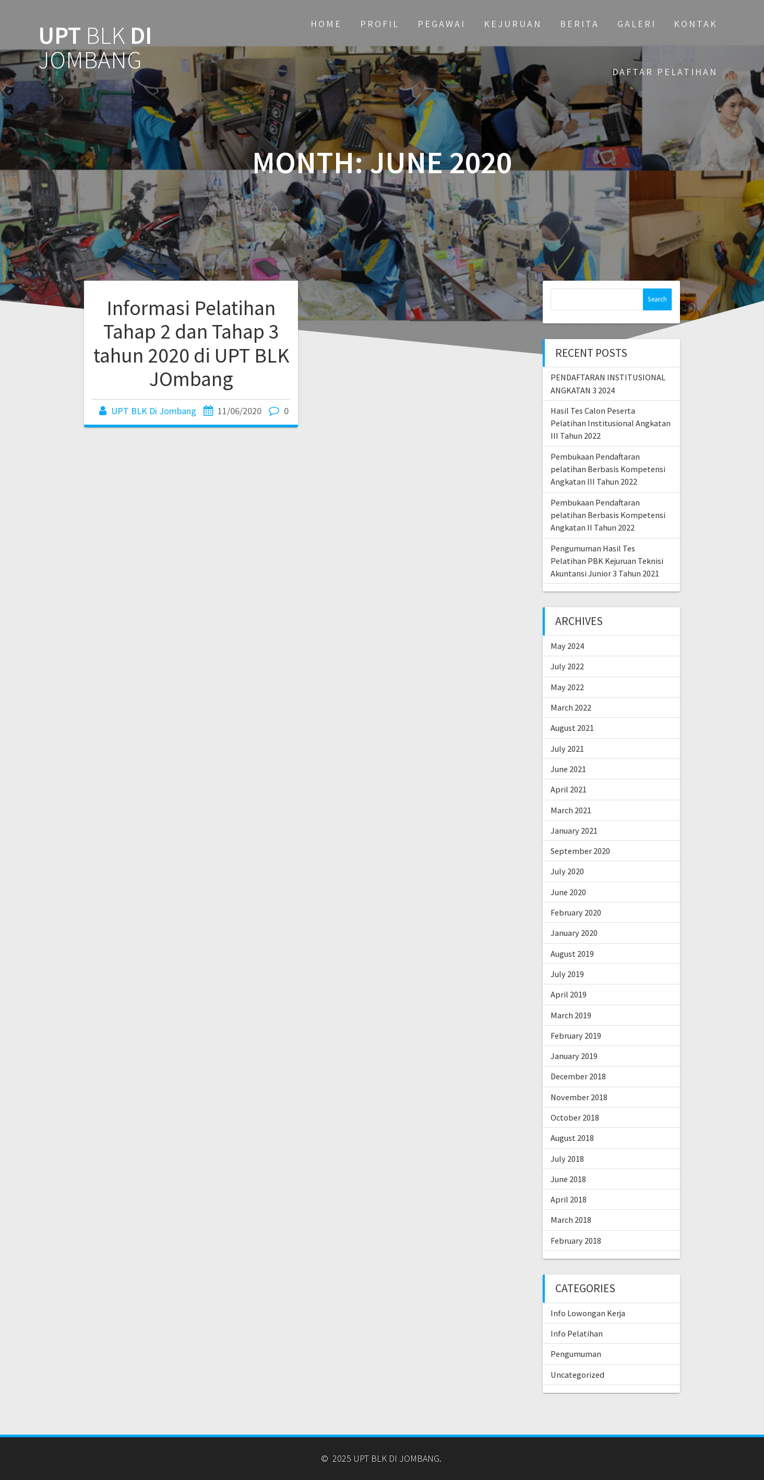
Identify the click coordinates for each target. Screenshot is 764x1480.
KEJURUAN (513, 24)
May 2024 (567, 646)
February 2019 (576, 1035)
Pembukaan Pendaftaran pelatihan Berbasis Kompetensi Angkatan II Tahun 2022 (608, 515)
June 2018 (568, 1179)
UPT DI (95, 48)
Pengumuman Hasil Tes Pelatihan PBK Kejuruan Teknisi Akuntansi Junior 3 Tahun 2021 (607, 561)
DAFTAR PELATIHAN (665, 72)
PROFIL (379, 24)
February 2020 (576, 912)
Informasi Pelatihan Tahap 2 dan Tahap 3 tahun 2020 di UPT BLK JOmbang (191, 343)
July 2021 (567, 748)
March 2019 (571, 1015)
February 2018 (576, 1240)
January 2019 (574, 1056)
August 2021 (572, 728)
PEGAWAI (441, 24)
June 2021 (568, 769)
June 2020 (568, 892)
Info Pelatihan (577, 1333)
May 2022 (567, 687)
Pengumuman (576, 1354)
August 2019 (572, 953)
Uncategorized (577, 1374)
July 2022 (567, 666)
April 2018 (569, 1199)
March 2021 (571, 810)
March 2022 (571, 707)
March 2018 (571, 1219)
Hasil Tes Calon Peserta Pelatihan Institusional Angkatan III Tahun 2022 (611, 423)
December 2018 (578, 1076)
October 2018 (575, 1117)
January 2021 (574, 830)
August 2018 (572, 1138)
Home (326, 24)
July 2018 (567, 1158)
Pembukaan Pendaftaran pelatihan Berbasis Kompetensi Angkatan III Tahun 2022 (608, 469)
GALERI (636, 24)
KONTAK (696, 24)
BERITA (579, 24)
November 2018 (579, 1097)
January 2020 (574, 933)
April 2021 (569, 789)
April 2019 (569, 994)
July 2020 (567, 871)
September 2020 (580, 851)
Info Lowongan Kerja (588, 1313)
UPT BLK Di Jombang (153, 411)
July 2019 (567, 974)
